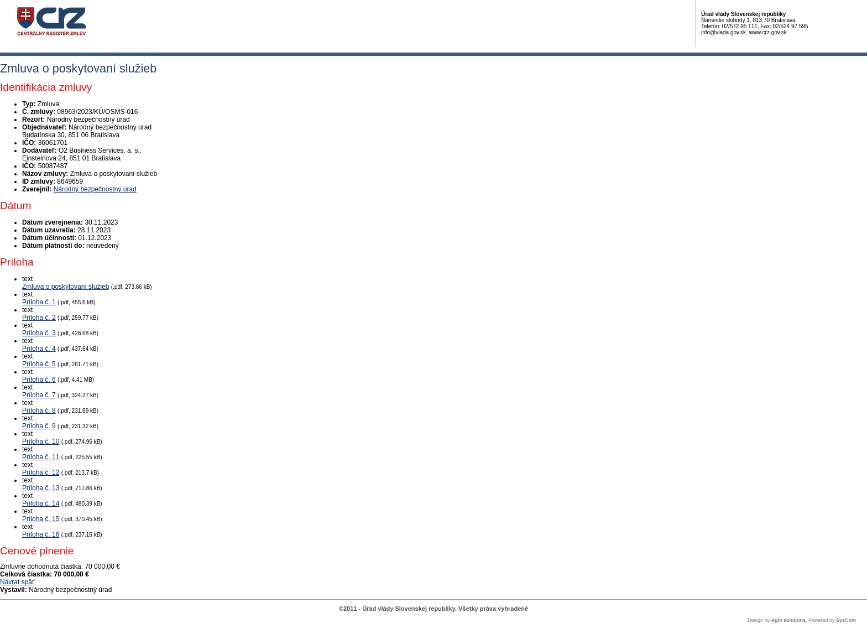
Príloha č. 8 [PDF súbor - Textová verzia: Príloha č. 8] (39, 410)
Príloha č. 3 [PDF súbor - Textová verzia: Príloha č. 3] (39, 333)
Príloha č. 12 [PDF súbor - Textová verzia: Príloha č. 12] (40, 472)
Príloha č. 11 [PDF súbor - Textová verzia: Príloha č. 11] (40, 457)
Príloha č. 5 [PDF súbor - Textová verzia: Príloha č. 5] (39, 364)
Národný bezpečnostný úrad (95, 189)
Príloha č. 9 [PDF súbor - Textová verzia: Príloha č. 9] (39, 426)
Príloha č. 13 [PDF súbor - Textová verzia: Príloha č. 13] (40, 488)
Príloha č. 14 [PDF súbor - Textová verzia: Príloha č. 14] (40, 503)
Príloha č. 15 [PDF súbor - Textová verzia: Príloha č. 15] (40, 519)
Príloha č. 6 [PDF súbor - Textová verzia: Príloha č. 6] (39, 379)
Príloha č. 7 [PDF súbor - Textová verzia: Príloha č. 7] (39, 395)
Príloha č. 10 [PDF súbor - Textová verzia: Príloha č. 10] (40, 441)
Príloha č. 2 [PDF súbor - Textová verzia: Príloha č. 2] (39, 317)
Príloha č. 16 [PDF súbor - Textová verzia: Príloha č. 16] (40, 534)
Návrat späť (17, 582)
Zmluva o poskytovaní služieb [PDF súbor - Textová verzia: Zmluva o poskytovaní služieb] (65, 286)
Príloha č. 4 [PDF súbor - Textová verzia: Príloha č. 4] (39, 348)
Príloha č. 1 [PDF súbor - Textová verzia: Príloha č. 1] (39, 302)
